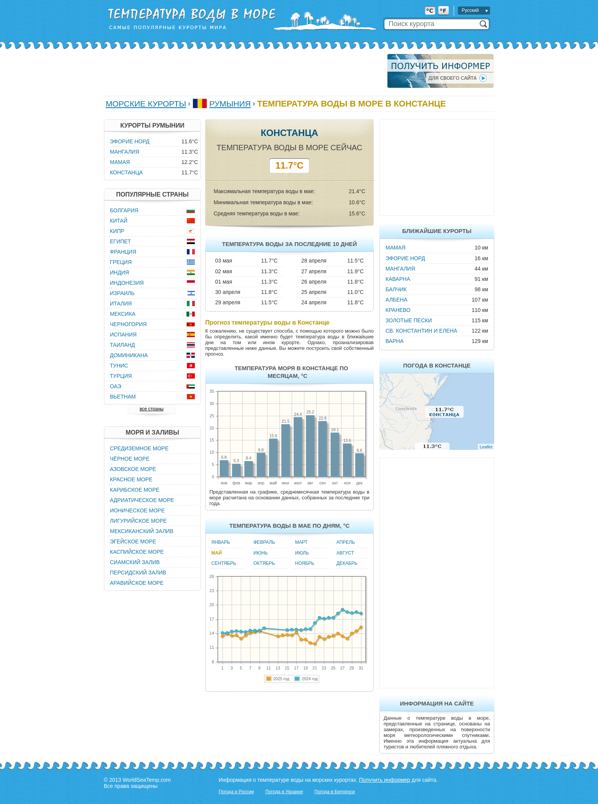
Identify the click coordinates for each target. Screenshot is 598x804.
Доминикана (129, 355)
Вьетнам (123, 397)
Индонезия (127, 283)
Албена (396, 300)
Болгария (124, 210)
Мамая (395, 247)
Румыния (230, 103)
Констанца (126, 172)
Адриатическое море (142, 500)
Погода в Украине (284, 791)
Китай (118, 221)
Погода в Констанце (437, 365)
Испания (123, 334)
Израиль (122, 293)
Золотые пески (409, 320)
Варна (395, 341)
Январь (220, 542)
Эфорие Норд (405, 258)
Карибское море (134, 490)
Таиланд (122, 345)
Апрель (346, 542)
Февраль (264, 542)
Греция (121, 262)
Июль (302, 553)
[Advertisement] (243, 71)
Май (216, 553)
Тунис (119, 366)
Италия (121, 303)
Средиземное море (139, 448)
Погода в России (236, 791)
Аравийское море (136, 583)
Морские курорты (146, 103)
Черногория (128, 324)
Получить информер (384, 780)
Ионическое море (137, 510)
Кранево (398, 310)
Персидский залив (138, 572)
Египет (120, 241)
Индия (119, 272)
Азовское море (133, 469)
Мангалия (400, 269)
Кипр (117, 231)
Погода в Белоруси (334, 791)
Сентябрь (223, 563)
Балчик (396, 289)
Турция (121, 376)
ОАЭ (115, 386)
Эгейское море (133, 541)
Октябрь (264, 563)
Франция (123, 252)
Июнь (260, 553)
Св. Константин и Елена (421, 331)
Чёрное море (129, 459)
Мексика (123, 314)
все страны (151, 409)
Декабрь (347, 563)
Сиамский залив (135, 562)
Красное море (131, 479)
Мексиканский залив (141, 531)
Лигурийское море (138, 521)
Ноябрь (304, 563)
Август (345, 553)
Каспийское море (137, 552)
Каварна (398, 279)
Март (301, 542)
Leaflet (486, 447)
